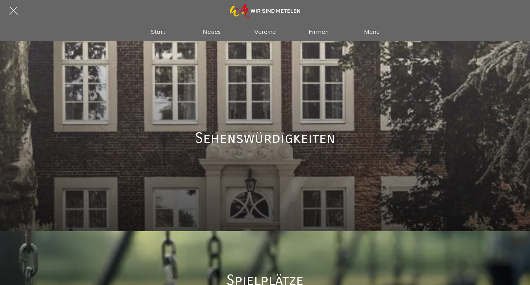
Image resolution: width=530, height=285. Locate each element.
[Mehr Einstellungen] (372, 31)
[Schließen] (13, 11)
